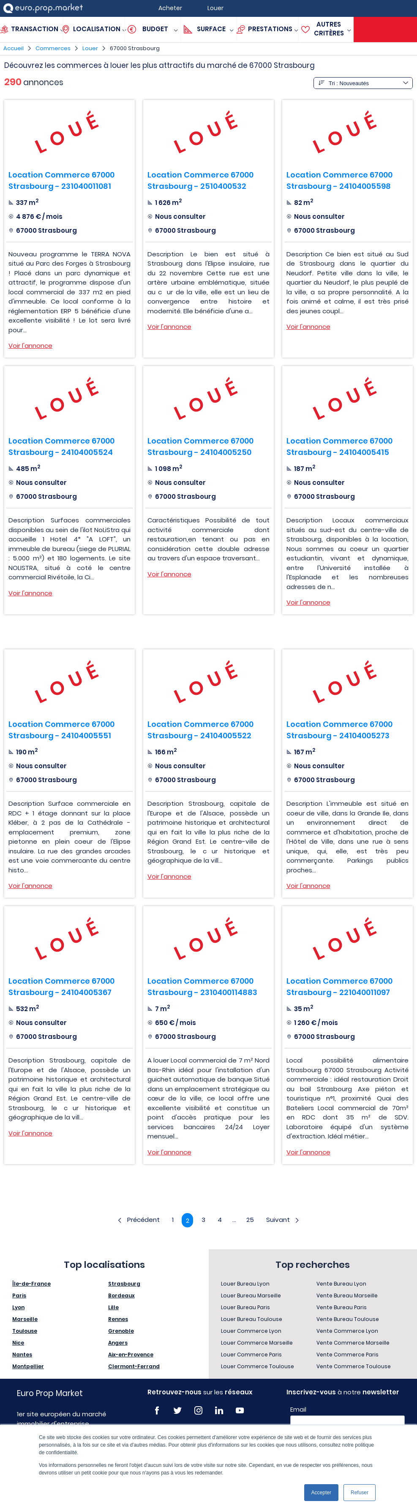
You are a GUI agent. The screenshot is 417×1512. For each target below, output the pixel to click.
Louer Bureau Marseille (251, 1295)
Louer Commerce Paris (251, 1355)
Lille (113, 1307)
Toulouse (24, 1331)
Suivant (284, 1220)
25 (251, 1220)
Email (298, 1410)
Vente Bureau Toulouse (347, 1319)
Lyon (18, 1307)
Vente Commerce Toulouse (353, 1366)
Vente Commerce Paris (347, 1355)
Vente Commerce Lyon (347, 1331)
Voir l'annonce (30, 345)
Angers (118, 1343)
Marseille (25, 1319)
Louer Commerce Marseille (257, 1343)
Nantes (22, 1355)
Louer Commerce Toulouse (257, 1366)
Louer (90, 48)
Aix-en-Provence (130, 1355)
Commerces (53, 48)
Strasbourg (124, 1284)
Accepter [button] (321, 1493)
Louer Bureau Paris (245, 1307)
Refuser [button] (359, 1493)
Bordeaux (121, 1295)
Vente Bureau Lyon (341, 1284)
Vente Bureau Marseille (347, 1295)
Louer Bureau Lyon (245, 1284)
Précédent (136, 1220)
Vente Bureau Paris (341, 1307)
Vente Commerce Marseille (353, 1343)
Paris (19, 1295)
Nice (18, 1343)
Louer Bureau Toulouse (251, 1319)
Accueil (13, 48)
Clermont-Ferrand (134, 1366)
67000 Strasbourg (135, 48)
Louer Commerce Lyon (251, 1331)
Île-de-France (31, 1284)
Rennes (118, 1319)
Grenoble (121, 1331)
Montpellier (28, 1366)
